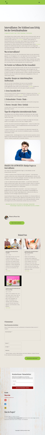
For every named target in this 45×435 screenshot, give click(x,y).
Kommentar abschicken (32, 358)
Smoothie (38, 44)
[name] (22, 381)
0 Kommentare (29, 33)
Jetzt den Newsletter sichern (22, 387)
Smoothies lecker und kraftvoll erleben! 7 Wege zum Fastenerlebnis (31, 252)
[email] (22, 384)
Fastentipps (23, 33)
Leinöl (38, 93)
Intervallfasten (20, 39)
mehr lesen (8, 270)
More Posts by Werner (16, 222)
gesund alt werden (10, 33)
